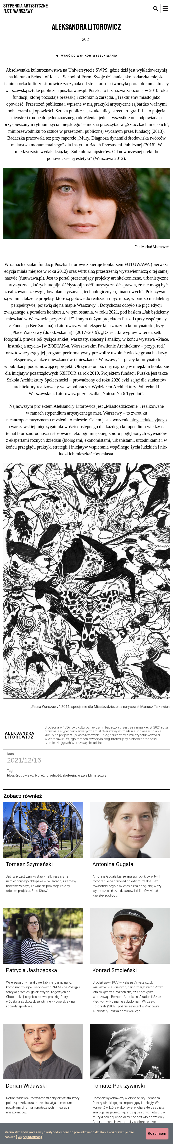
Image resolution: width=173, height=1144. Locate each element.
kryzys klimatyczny (91, 775)
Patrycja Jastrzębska (31, 970)
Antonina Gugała (112, 864)
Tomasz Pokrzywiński (118, 1086)
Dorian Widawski (26, 1086)
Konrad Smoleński (114, 970)
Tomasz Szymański (29, 864)
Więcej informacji (30, 1137)
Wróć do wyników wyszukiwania (89, 55)
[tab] (155, 8)
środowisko (24, 775)
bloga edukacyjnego (148, 419)
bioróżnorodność (48, 775)
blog (10, 775)
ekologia (69, 775)
